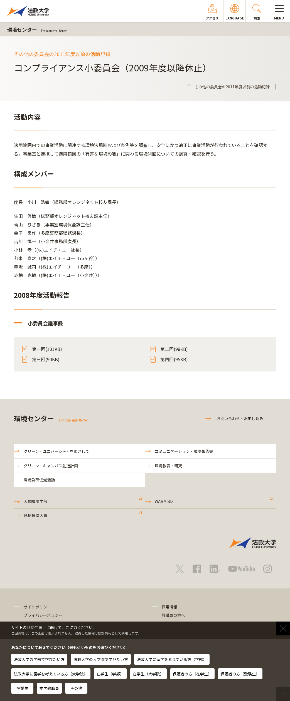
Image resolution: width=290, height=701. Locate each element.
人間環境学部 (35, 501)
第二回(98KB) (174, 349)
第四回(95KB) (174, 359)
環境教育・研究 (168, 465)
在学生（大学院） (148, 674)
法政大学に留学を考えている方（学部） (172, 659)
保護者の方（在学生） (192, 674)
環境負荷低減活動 (39, 480)
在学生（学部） (110, 674)
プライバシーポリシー (43, 615)
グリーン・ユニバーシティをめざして (56, 451)
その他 (76, 688)
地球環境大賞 (35, 515)
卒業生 (22, 688)
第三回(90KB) (46, 359)
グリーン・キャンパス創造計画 (51, 465)
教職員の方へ (173, 615)
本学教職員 (49, 688)
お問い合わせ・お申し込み (240, 418)
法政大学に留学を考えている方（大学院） (51, 674)
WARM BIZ (164, 501)
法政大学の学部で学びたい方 (39, 659)
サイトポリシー (37, 607)
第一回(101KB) (47, 349)
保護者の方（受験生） (240, 674)
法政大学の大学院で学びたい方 (100, 659)
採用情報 (169, 607)
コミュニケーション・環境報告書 (184, 451)
